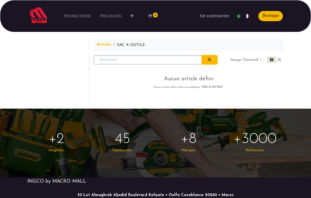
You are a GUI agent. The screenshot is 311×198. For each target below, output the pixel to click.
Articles (104, 45)
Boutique (270, 16)
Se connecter (214, 16)
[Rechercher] (210, 60)
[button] (133, 16)
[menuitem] (78, 16)
